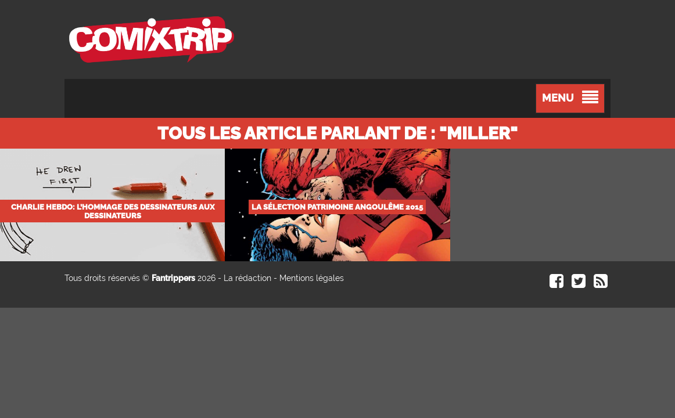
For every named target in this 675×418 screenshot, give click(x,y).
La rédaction (247, 278)
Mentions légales (311, 278)
